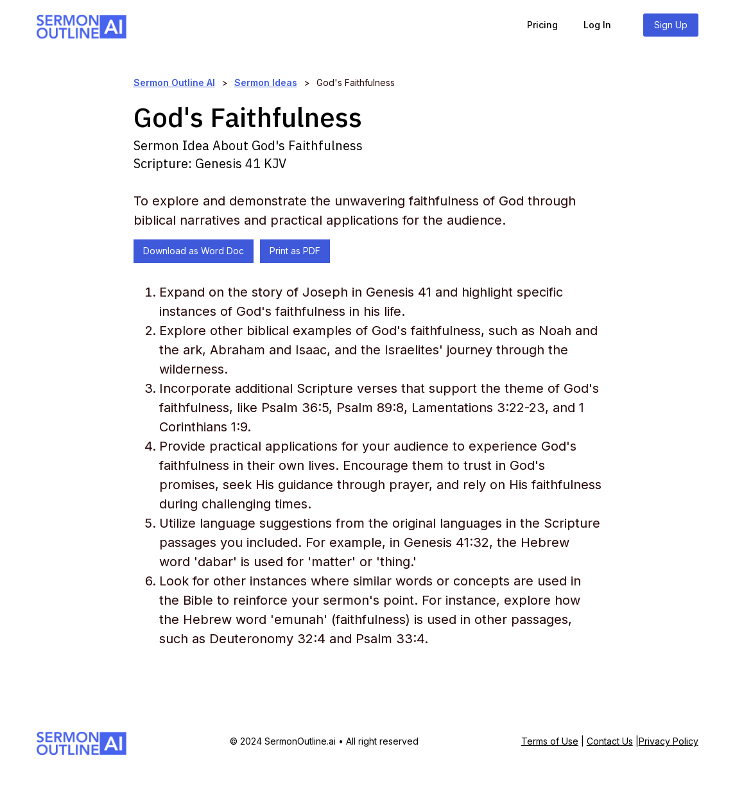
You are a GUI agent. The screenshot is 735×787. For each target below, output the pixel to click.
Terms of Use (549, 741)
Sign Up (670, 24)
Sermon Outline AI (174, 82)
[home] (81, 25)
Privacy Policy (668, 741)
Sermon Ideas (265, 82)
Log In (597, 24)
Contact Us (610, 741)
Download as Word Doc (193, 250)
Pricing (542, 24)
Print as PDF (295, 250)
